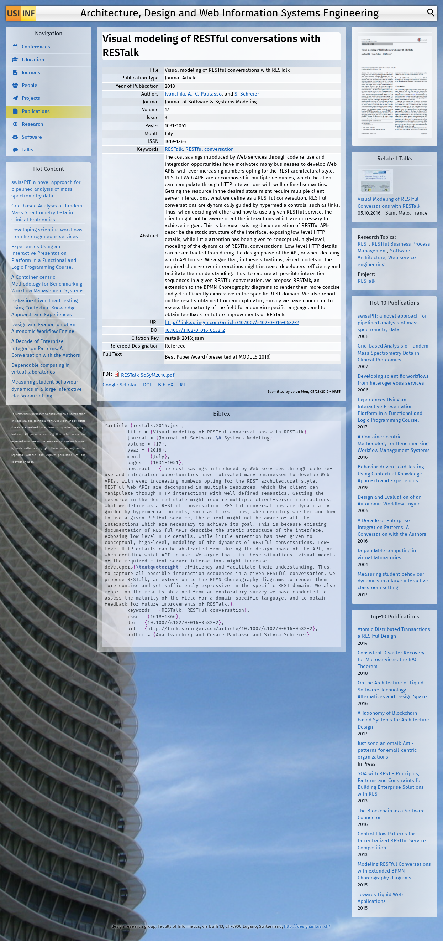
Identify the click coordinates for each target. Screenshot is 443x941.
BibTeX (165, 384)
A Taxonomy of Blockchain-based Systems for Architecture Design (393, 720)
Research (32, 124)
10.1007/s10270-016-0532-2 (195, 330)
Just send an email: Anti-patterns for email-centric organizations (387, 750)
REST (363, 244)
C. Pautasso (208, 94)
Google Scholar (119, 384)
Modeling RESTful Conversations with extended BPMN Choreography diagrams (394, 871)
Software (32, 137)
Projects (31, 98)
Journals (31, 72)
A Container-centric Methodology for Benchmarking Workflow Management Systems (47, 284)
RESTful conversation (209, 149)
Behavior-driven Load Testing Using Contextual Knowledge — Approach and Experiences (46, 307)
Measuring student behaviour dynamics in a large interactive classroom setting (46, 389)
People (29, 85)
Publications (36, 111)
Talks (27, 150)
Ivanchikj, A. (178, 94)
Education (33, 59)
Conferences (36, 47)
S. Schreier (246, 94)
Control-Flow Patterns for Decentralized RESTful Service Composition (392, 841)
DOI (147, 384)
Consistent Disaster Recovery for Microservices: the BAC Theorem (391, 660)
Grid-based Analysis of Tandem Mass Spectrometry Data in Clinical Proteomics (46, 213)
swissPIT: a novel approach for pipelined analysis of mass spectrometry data (45, 189)
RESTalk (174, 149)
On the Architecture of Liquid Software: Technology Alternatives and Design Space (392, 689)
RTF (184, 384)
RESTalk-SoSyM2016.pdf (147, 375)
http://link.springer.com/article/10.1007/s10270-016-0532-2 (232, 322)
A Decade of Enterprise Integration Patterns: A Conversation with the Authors (45, 348)
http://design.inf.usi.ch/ (307, 927)
